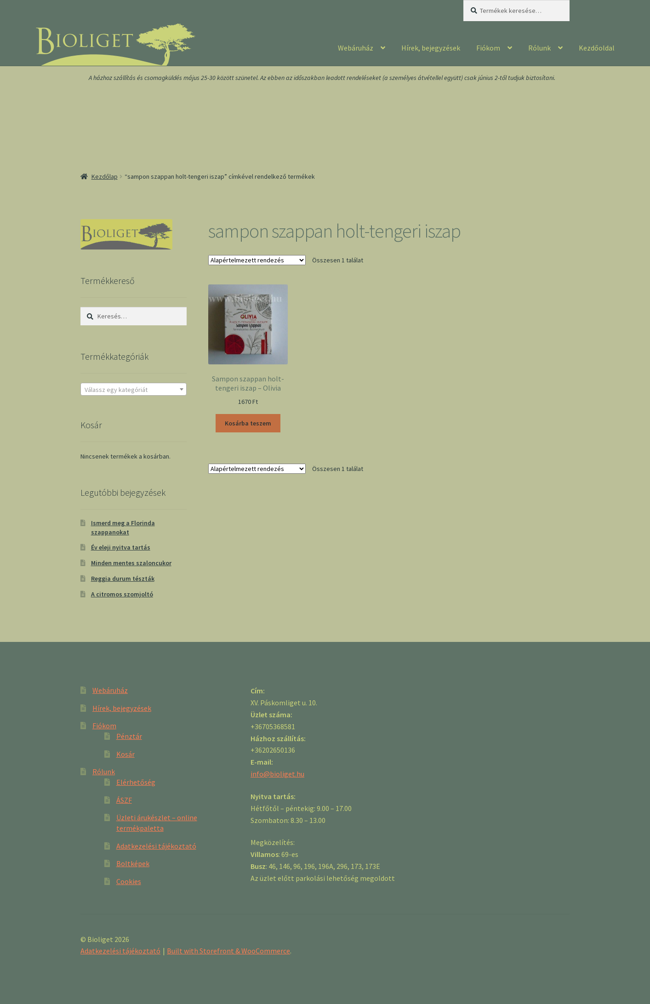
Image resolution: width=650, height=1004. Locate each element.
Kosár (125, 754)
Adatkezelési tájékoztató (156, 846)
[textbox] (133, 389)
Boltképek (132, 863)
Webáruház (355, 47)
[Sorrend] (257, 260)
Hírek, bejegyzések (430, 47)
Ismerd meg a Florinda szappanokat (123, 527)
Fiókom (488, 47)
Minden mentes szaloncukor (131, 563)
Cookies (128, 881)
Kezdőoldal (597, 47)
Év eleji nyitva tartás (120, 547)
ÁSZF (124, 800)
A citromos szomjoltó (122, 594)
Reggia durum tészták (122, 578)
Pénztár (129, 736)
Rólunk (539, 47)
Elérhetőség (135, 782)
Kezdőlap (104, 176)
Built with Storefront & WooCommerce (228, 950)
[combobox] (133, 389)
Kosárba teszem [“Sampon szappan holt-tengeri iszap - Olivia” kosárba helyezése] (248, 423)
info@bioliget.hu (277, 773)
